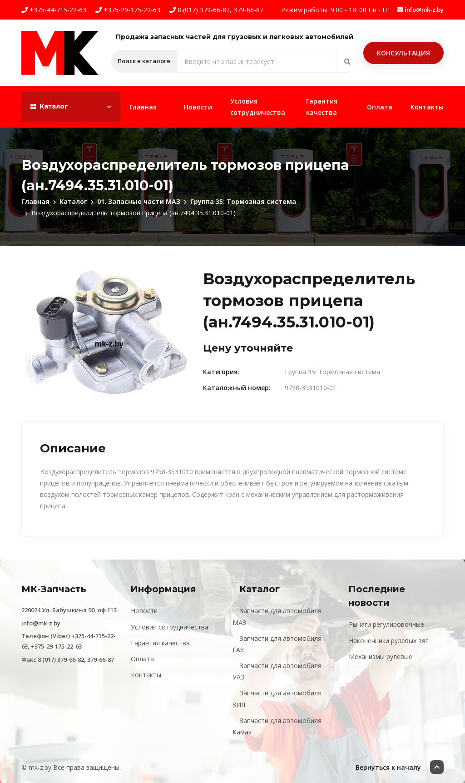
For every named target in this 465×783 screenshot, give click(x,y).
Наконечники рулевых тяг (388, 640)
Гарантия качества (321, 107)
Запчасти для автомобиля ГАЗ (277, 644)
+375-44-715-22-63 (53, 9)
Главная (143, 107)
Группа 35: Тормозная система (243, 201)
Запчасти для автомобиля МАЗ (277, 616)
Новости (198, 107)
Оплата (379, 107)
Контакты (427, 107)
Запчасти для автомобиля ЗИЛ (277, 699)
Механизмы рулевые (380, 656)
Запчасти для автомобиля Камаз (277, 726)
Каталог (73, 201)
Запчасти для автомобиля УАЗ (277, 671)
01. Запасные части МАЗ (138, 201)
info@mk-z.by (420, 9)
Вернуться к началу (400, 767)
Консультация (403, 53)
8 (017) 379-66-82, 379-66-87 (216, 9)
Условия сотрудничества (257, 107)
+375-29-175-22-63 (127, 9)
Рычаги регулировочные (386, 624)
